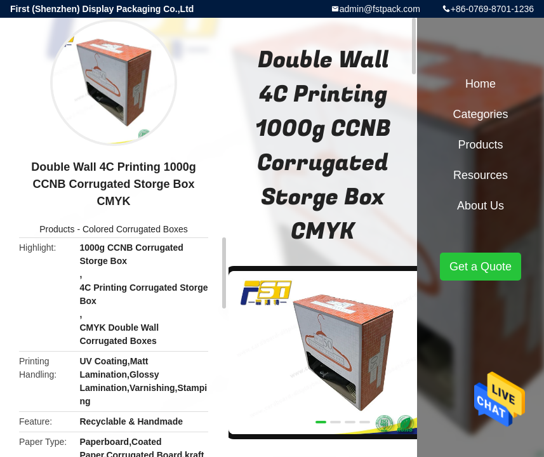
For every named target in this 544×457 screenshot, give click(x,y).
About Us (480, 205)
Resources (480, 175)
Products (56, 229)
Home (480, 83)
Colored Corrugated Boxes (135, 229)
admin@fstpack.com (380, 9)
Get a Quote (480, 266)
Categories (480, 114)
